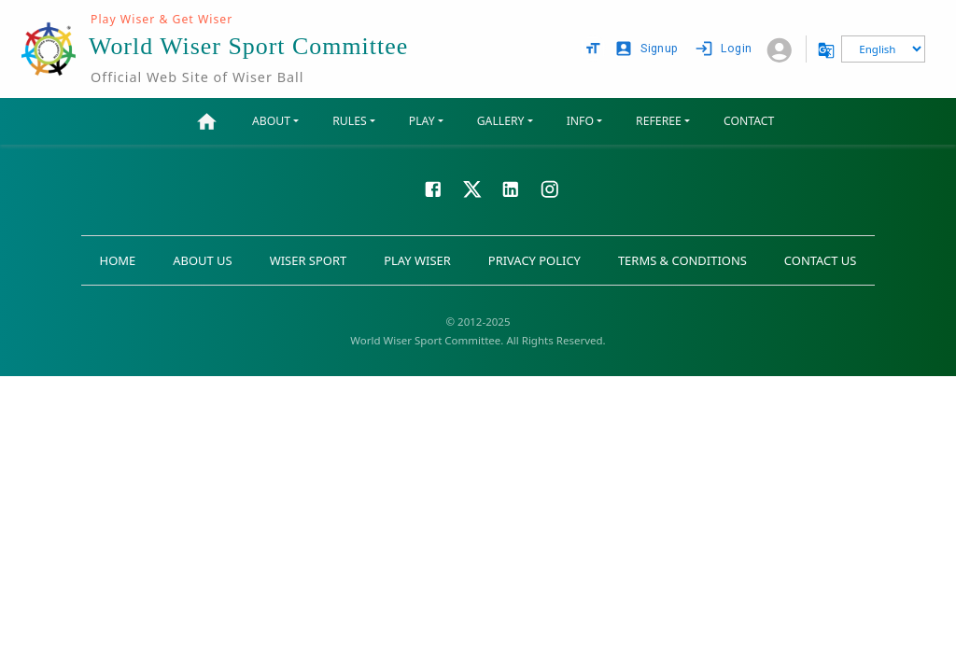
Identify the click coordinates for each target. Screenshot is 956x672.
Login (725, 49)
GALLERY (501, 121)
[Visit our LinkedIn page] (510, 188)
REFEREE (659, 121)
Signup (648, 49)
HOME (118, 260)
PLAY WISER (417, 260)
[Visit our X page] (472, 188)
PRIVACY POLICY (534, 260)
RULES (349, 121)
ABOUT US (202, 260)
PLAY (422, 121)
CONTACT (749, 121)
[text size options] (593, 48)
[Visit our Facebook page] (433, 188)
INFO (580, 121)
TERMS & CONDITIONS (682, 260)
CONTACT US (820, 260)
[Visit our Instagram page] (550, 188)
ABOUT (271, 121)
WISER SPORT (308, 260)
